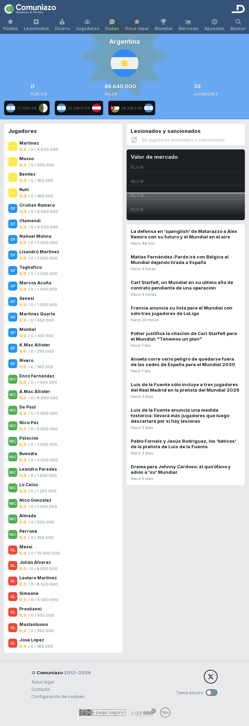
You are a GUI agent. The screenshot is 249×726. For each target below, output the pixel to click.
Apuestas (214, 25)
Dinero (62, 25)
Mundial (163, 25)
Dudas (112, 25)
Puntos (10, 25)
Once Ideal (137, 25)
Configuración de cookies (57, 696)
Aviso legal (42, 682)
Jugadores (87, 25)
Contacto (40, 689)
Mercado (188, 25)
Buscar (238, 25)
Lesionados (36, 25)
